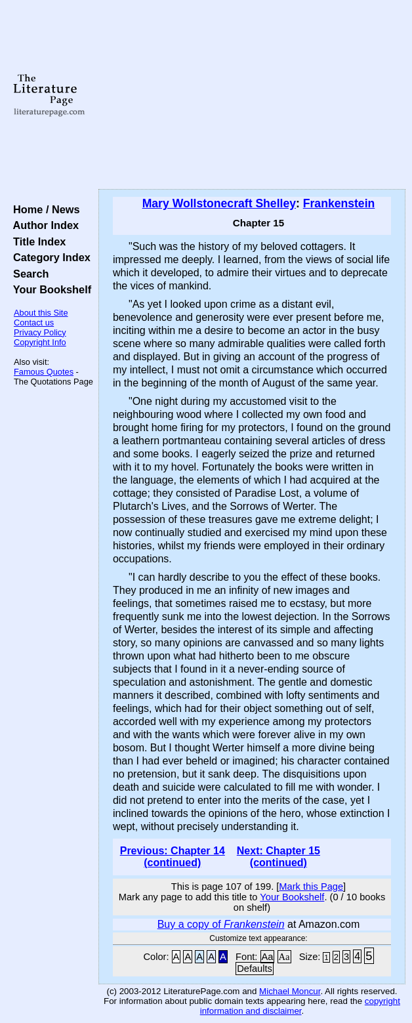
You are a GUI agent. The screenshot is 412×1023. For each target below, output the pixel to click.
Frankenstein (339, 203)
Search (28, 274)
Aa (268, 956)
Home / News (43, 209)
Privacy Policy (40, 332)
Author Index (43, 225)
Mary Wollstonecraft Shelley (219, 203)
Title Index (36, 241)
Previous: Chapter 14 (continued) (172, 856)
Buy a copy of (221, 924)
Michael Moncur (289, 991)
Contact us (34, 322)
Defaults (254, 968)
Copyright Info (40, 342)
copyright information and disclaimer (300, 1006)
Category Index (49, 257)
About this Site (41, 313)
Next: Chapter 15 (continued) (278, 856)
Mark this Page (311, 886)
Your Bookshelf (49, 289)
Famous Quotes (43, 372)
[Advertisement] (252, 95)
